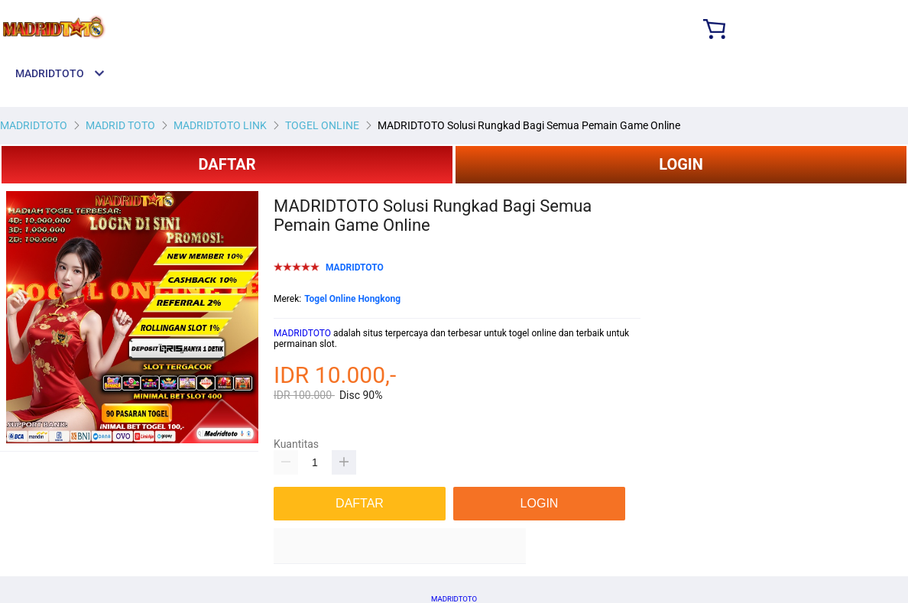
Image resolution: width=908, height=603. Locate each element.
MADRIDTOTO (302, 333)
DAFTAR (226, 164)
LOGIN (681, 164)
